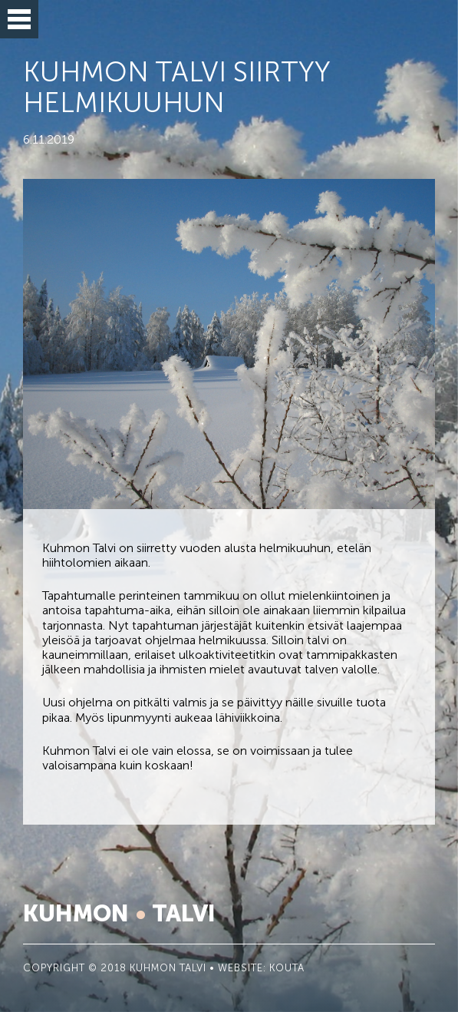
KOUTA (287, 968)
